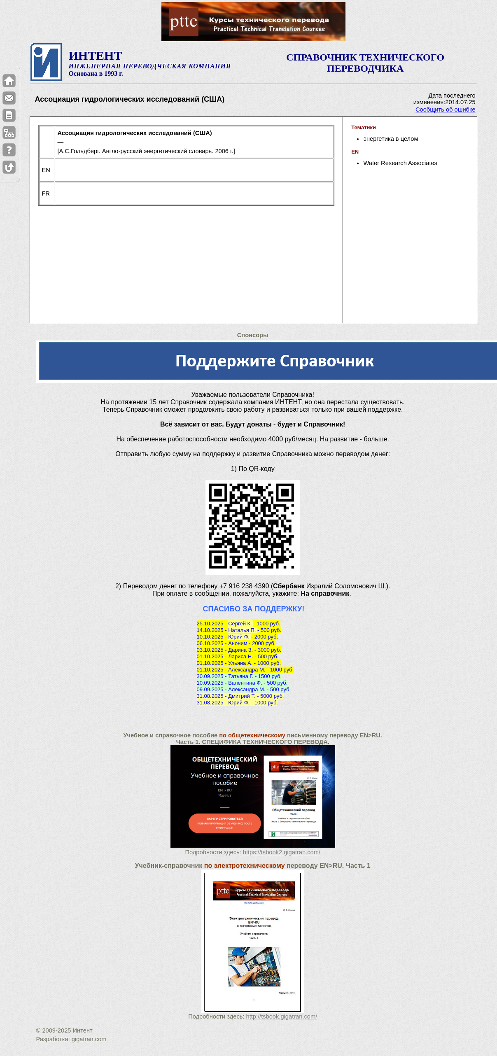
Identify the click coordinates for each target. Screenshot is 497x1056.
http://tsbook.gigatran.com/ (281, 1016)
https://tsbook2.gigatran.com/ (281, 852)
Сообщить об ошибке (445, 109)
